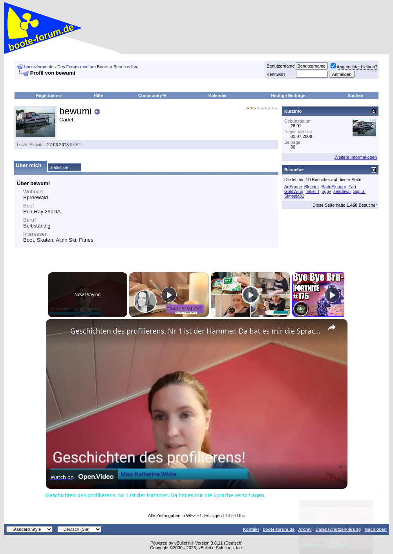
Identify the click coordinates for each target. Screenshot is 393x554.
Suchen (355, 95)
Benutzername (281, 66)
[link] (58, 331)
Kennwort (276, 74)
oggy (326, 191)
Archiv (304, 529)
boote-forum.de (278, 529)
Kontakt (251, 529)
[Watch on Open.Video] (82, 477)
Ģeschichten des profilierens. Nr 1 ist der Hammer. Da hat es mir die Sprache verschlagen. (195, 331)
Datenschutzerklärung (338, 529)
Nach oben (376, 529)
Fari (352, 186)
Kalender (217, 95)
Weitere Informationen (356, 157)
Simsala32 (294, 196)
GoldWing (293, 191)
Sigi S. (359, 191)
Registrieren (48, 95)
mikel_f (312, 191)
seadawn (342, 191)
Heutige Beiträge (288, 95)
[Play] (248, 295)
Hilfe (98, 95)
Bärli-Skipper (334, 186)
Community (153, 95)
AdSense (293, 186)
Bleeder (311, 186)
